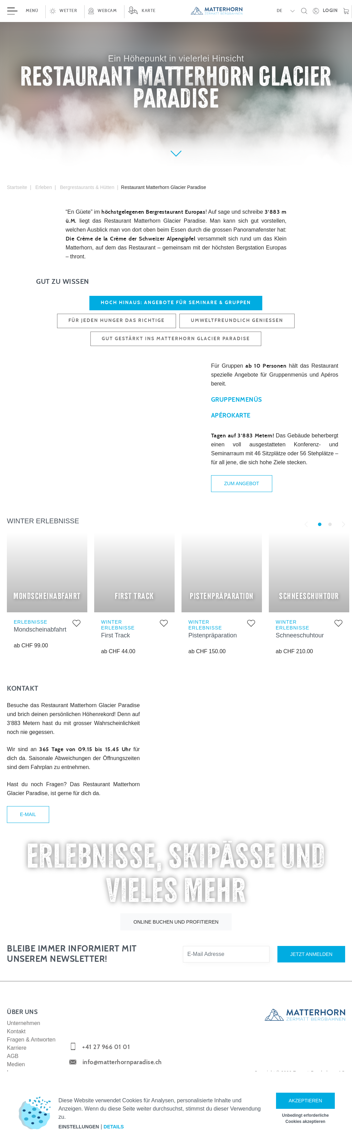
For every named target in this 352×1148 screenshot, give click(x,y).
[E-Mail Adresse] (226, 966)
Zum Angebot (241, 487)
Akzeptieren (305, 1100)
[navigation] (176, 11)
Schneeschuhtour (300, 642)
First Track (115, 642)
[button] (64, 11)
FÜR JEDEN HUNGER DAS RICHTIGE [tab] (116, 320)
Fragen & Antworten (31, 1052)
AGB (13, 1068)
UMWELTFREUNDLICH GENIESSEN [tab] (237, 320)
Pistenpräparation (212, 642)
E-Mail (28, 824)
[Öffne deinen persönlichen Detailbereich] (325, 11)
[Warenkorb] (346, 11)
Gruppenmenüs (236, 403)
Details (113, 1126)
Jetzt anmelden (311, 966)
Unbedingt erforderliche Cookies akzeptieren (305, 1118)
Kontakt (16, 1043)
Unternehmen (23, 1035)
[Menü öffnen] (22, 11)
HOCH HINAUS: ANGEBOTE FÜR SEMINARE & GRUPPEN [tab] (176, 302)
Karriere (16, 1060)
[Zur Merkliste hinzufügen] (76, 631)
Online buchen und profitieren (175, 934)
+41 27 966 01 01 (106, 1060)
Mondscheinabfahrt (40, 636)
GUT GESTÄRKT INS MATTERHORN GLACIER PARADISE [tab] (176, 338)
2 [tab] (330, 531)
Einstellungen (78, 1126)
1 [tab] (319, 531)
